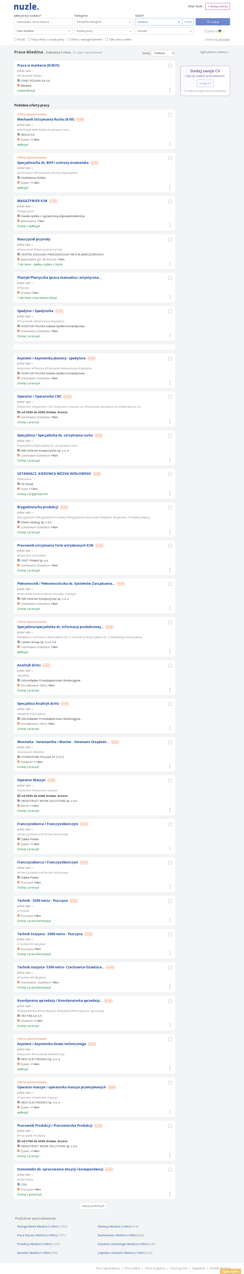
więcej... (146, 517)
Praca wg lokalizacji (108, 1268)
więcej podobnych (93, 1206)
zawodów (224, 39)
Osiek (24, 489)
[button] (170, 65)
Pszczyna (26, 882)
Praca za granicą (155, 1268)
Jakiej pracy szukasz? (27, 15)
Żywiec (25, 139)
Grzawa (25, 293)
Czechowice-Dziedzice (35, 331)
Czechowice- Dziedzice (35, 982)
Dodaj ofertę (218, 6)
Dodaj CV (205, 83)
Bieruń (24, 806)
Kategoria (81, 15)
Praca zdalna (132, 1268)
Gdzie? (139, 15)
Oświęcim (26, 762)
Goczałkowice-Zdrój (33, 685)
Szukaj (214, 22)
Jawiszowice (28, 221)
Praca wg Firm (179, 1268)
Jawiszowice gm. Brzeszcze (38, 259)
